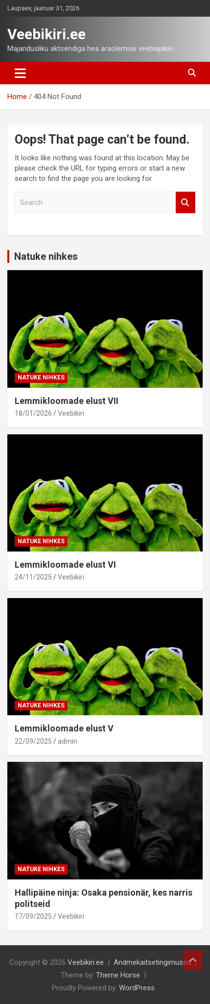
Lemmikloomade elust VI (65, 564)
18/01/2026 (33, 413)
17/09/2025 (33, 916)
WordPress (137, 987)
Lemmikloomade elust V (64, 728)
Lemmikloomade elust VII (66, 401)
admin (67, 741)
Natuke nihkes (46, 256)
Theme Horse (118, 975)
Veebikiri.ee (46, 34)
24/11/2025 (33, 577)
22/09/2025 (33, 741)
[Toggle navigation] (20, 73)
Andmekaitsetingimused (152, 962)
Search (185, 203)
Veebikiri (71, 413)
